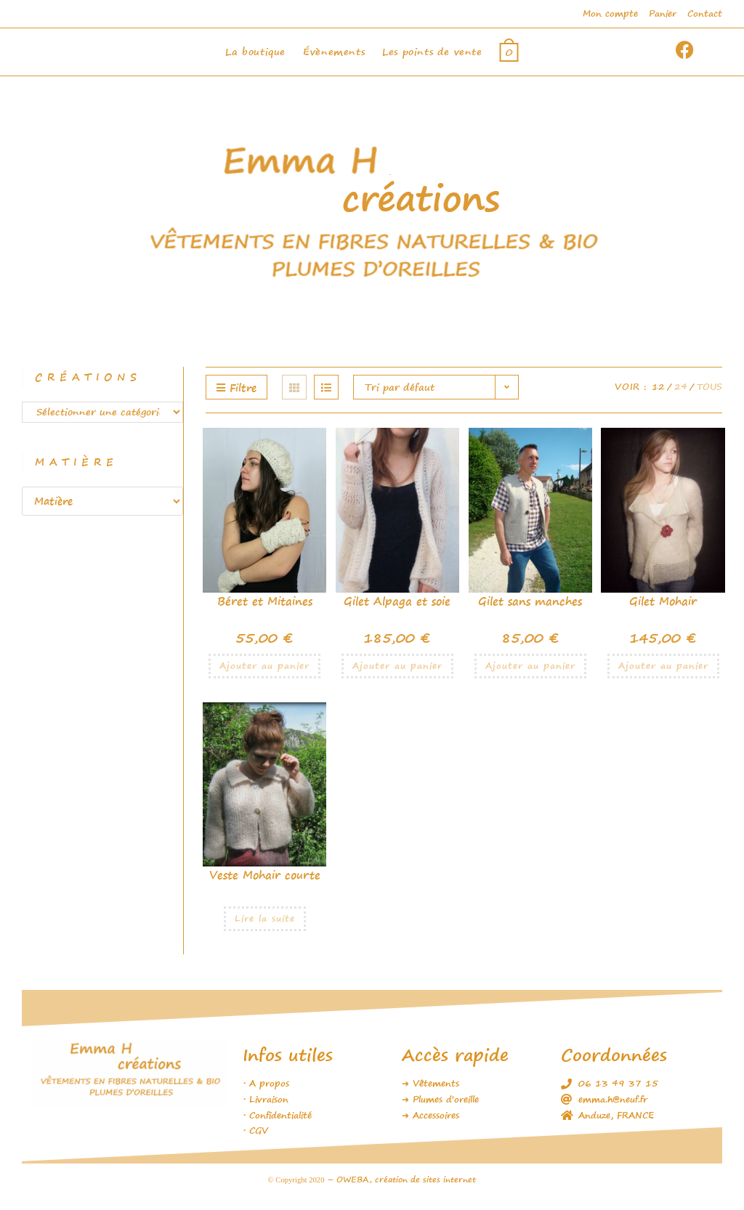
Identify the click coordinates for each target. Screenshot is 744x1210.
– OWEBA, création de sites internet (400, 1179)
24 (680, 386)
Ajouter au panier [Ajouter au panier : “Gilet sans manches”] (530, 665)
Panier (662, 13)
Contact (704, 13)
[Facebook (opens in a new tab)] (702, 50)
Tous (709, 386)
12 (658, 386)
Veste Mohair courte (264, 874)
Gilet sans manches (530, 601)
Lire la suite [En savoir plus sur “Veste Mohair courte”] (265, 918)
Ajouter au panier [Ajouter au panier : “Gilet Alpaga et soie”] (397, 665)
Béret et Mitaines (264, 601)
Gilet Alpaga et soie (397, 601)
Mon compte (610, 13)
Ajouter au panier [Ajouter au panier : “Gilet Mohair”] (663, 665)
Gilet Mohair (663, 601)
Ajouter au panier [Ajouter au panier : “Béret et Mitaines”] (264, 665)
